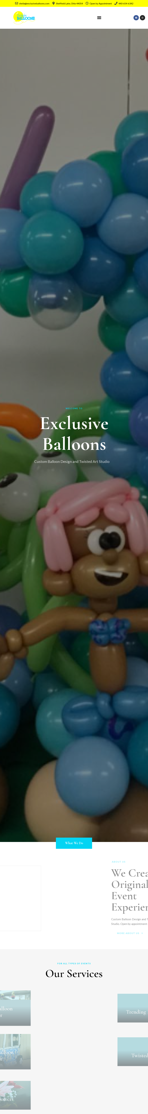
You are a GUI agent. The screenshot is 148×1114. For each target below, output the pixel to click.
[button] (99, 18)
